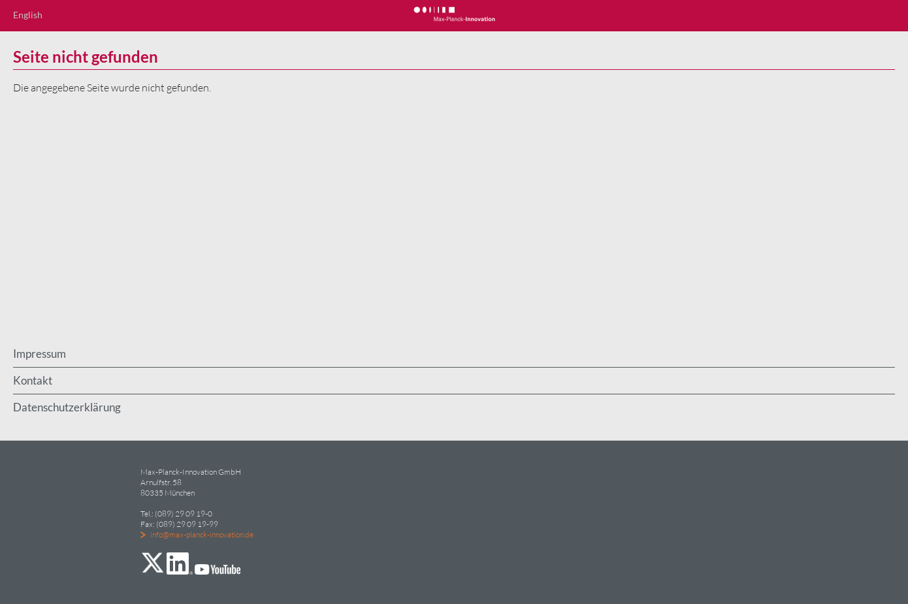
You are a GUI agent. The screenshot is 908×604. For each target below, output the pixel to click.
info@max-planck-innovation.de (201, 534)
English (27, 14)
